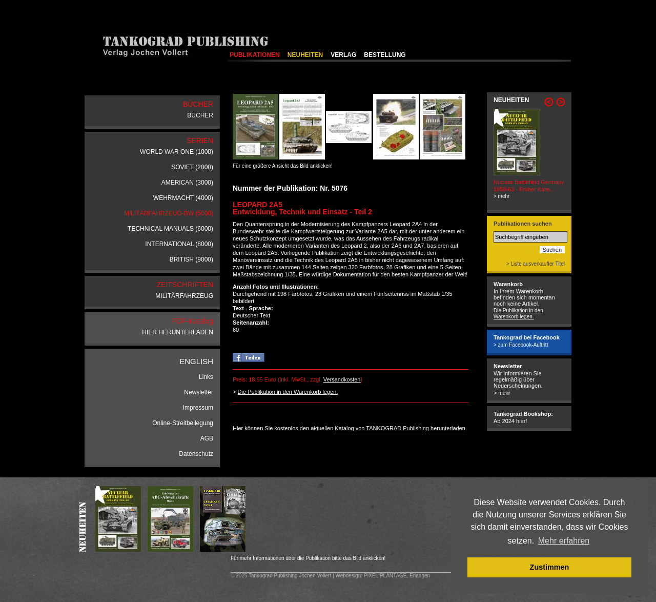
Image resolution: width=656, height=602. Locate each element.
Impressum (198, 407)
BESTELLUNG (384, 54)
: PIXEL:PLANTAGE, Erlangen (395, 575)
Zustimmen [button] (549, 567)
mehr (504, 393)
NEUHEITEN (305, 54)
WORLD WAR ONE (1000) (176, 151)
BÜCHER (200, 115)
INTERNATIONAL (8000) (179, 244)
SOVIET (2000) (192, 167)
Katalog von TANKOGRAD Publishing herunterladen (400, 428)
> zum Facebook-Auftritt (521, 345)
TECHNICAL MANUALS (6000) (170, 228)
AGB (206, 438)
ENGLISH (196, 361)
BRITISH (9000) (191, 259)
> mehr (501, 196)
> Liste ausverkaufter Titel (535, 264)
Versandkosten (342, 379)
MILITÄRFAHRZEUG (184, 295)
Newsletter (198, 392)
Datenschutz (196, 453)
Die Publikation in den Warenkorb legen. (287, 392)
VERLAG (343, 54)
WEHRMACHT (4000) (183, 198)
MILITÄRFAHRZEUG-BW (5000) (168, 213)
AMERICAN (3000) (187, 182)
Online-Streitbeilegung (182, 423)
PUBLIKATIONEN (255, 54)
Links (206, 376)
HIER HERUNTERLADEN (177, 332)
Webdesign (348, 575)
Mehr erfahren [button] (564, 540)
